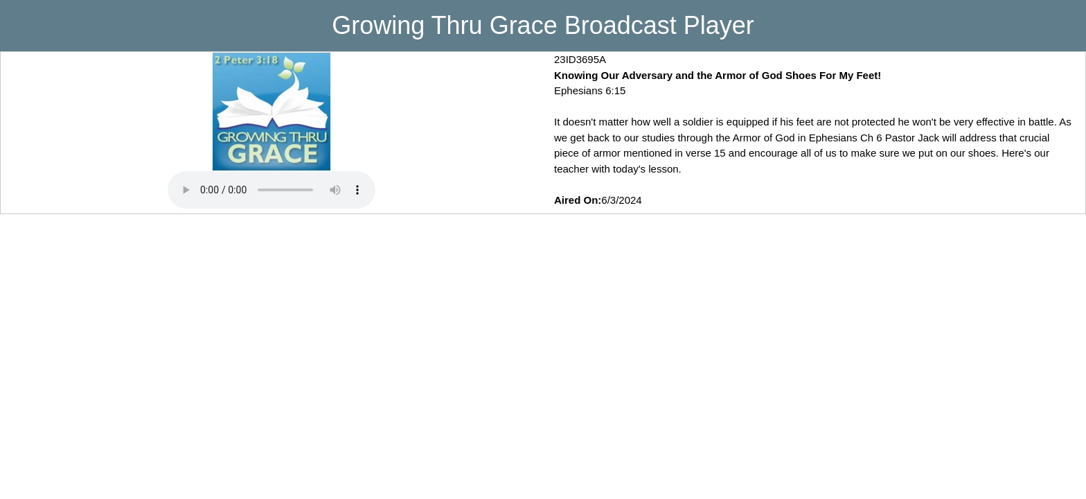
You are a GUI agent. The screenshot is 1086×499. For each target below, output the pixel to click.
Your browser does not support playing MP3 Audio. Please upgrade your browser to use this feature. (271, 190)
